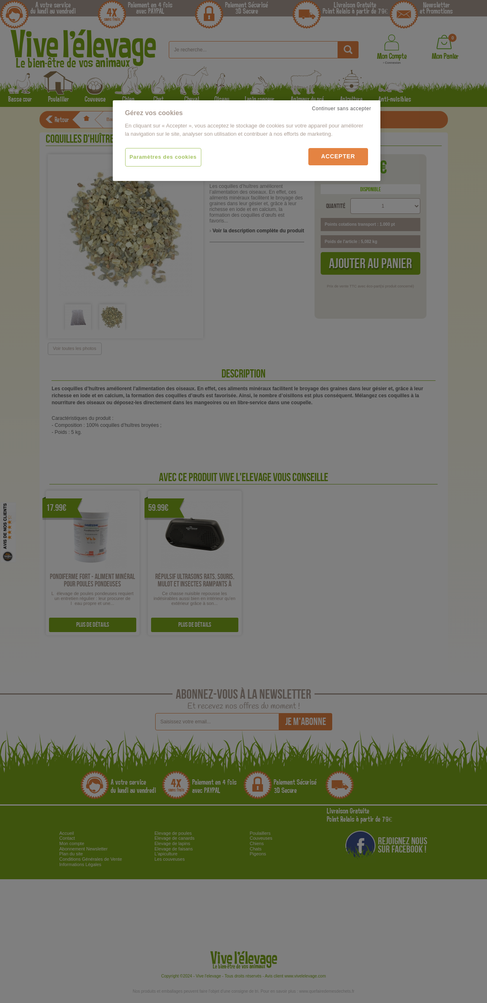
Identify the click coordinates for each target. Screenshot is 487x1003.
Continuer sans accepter (341, 108)
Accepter (338, 156)
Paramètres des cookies (163, 157)
